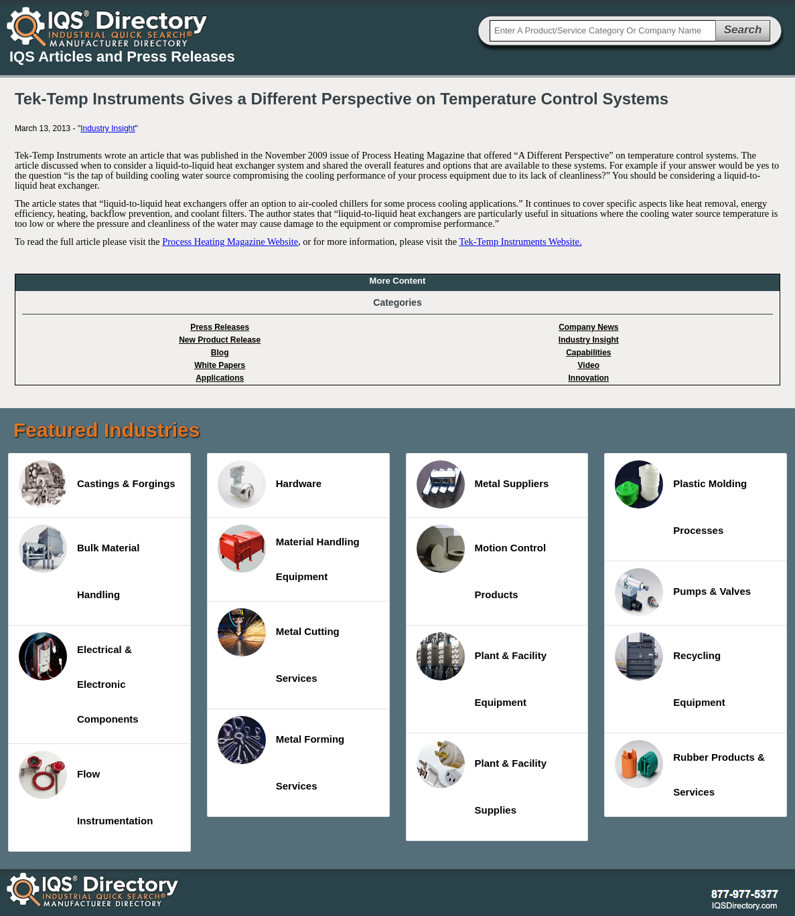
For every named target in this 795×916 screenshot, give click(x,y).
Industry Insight (107, 128)
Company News (588, 327)
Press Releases (219, 327)
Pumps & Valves (683, 592)
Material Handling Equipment (289, 553)
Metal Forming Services (281, 754)
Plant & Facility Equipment (482, 670)
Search (743, 29)
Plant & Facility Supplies (482, 778)
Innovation (588, 378)
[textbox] (603, 30)
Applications (220, 378)
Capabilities (588, 352)
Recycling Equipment (670, 670)
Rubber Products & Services (690, 769)
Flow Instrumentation (86, 788)
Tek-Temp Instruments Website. (520, 241)
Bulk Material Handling (79, 562)
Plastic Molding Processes (681, 498)
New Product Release (220, 340)
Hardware (269, 484)
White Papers (219, 365)
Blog (220, 352)
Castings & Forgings (97, 484)
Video (588, 365)
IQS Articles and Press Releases (122, 56)
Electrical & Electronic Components (79, 678)
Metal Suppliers (483, 484)
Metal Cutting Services (279, 646)
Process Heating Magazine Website (230, 241)
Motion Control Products (482, 562)
